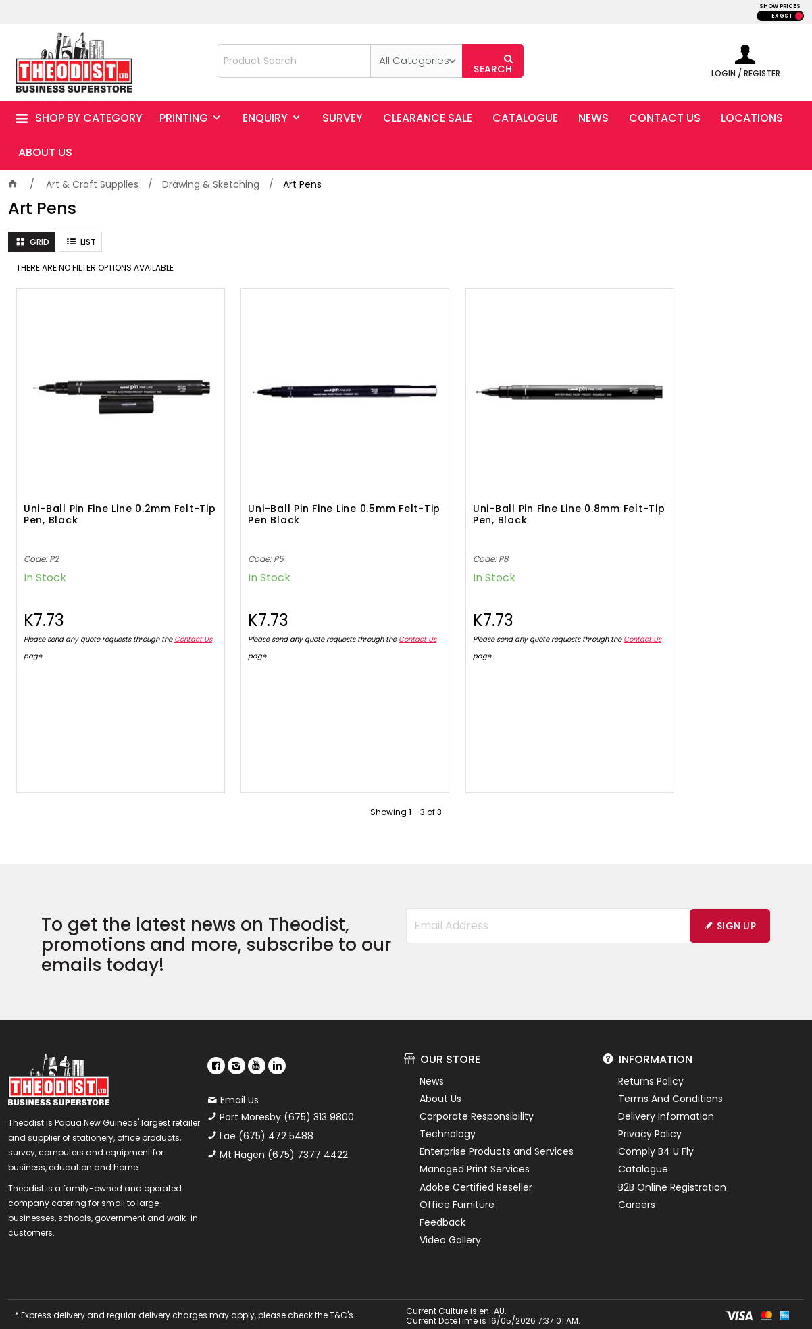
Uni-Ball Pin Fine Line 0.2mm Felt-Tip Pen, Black (97, 489)
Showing (406, 786)
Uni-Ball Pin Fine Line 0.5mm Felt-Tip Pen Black (296, 489)
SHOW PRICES (780, 6)
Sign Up (736, 900)
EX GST (781, 16)
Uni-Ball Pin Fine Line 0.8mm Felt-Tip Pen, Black (495, 489)
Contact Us (42, 630)
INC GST (799, 16)
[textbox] (294, 61)
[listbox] (416, 61)
